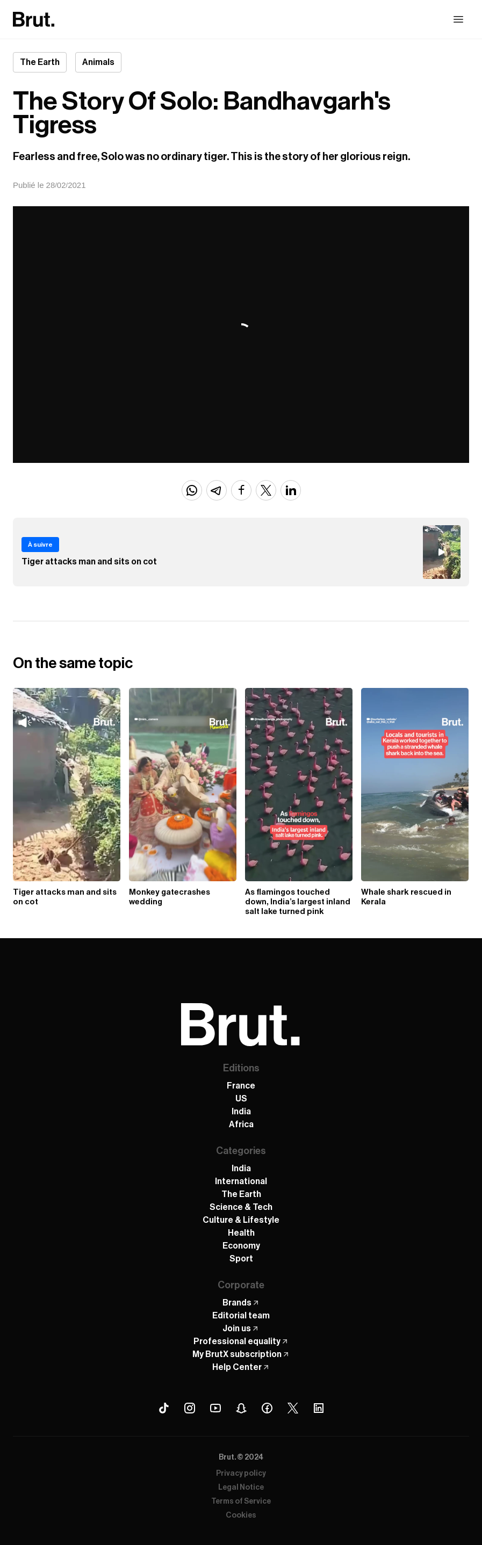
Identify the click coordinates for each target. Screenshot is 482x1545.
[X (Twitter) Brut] (293, 1408)
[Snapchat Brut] (241, 1408)
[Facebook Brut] (267, 1408)
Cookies (241, 1515)
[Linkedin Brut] (318, 1408)
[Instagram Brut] (189, 1408)
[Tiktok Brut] (164, 1408)
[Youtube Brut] (215, 1408)
